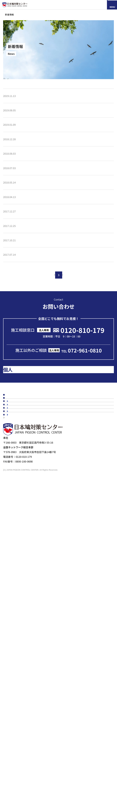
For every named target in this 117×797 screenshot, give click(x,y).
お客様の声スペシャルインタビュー (26, 506)
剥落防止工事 (17, 675)
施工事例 (11, 495)
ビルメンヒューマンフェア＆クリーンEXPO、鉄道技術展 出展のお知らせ (44, 285)
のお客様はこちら (32, 434)
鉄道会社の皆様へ (20, 684)
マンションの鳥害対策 (22, 572)
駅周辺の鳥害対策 (20, 577)
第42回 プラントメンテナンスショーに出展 (27, 193)
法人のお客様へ (15, 660)
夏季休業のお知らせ (14, 119)
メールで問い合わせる (59, 398)
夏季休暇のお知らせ (14, 175)
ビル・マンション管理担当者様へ (28, 665)
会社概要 (11, 530)
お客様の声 (12, 500)
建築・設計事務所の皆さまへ (26, 679)
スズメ (13, 605)
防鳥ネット (16, 618)
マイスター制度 (13, 704)
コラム (10, 465)
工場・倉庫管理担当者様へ (25, 670)
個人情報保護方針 (14, 708)
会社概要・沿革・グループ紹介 (27, 545)
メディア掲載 (13, 481)
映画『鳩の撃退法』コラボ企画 (21, 700)
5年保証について (19, 549)
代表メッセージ (18, 535)
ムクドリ (15, 600)
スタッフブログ (15, 471)
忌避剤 (13, 642)
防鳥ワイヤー (17, 637)
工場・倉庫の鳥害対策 (22, 568)
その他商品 (16, 652)
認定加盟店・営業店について (22, 516)
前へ (40, 323)
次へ (76, 323)
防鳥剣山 (15, 628)
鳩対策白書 (12, 487)
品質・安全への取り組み (23, 554)
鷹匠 (12, 647)
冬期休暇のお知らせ (14, 267)
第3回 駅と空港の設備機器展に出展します (26, 230)
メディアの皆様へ (14, 691)
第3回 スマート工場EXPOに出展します (25, 138)
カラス (13, 595)
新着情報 (11, 476)
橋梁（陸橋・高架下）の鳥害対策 (28, 582)
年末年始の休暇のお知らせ (18, 156)
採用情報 (19, 770)
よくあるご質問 (15, 522)
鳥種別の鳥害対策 (16, 511)
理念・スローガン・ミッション (27, 540)
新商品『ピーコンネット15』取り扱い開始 (27, 101)
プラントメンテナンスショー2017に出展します (30, 304)
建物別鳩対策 (13, 563)
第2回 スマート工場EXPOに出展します (25, 248)
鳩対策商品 (12, 613)
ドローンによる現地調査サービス (22, 696)
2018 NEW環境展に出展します (20, 212)
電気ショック (17, 633)
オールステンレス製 (21, 623)
